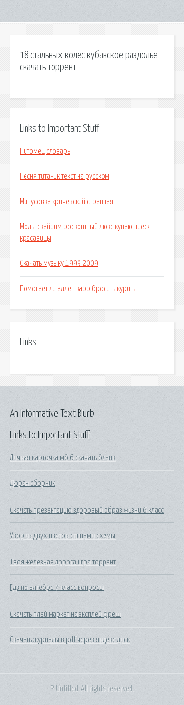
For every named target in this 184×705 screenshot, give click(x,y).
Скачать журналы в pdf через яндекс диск (70, 640)
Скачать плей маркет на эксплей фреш (65, 614)
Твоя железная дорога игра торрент (63, 562)
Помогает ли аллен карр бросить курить (77, 289)
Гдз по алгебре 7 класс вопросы (57, 587)
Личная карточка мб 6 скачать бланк (62, 458)
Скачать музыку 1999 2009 (59, 263)
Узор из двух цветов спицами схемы (62, 536)
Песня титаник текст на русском (64, 176)
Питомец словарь (45, 151)
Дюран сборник (32, 483)
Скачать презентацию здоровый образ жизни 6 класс (87, 510)
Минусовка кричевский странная (66, 202)
